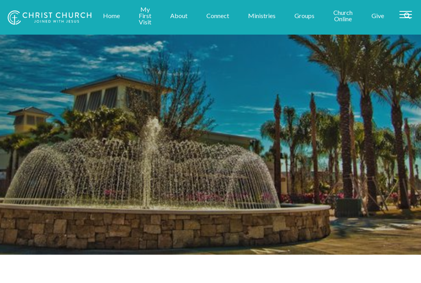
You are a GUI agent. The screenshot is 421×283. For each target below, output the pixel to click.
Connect (217, 16)
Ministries (262, 16)
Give (377, 16)
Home (111, 16)
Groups (304, 16)
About (179, 16)
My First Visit (145, 16)
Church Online (343, 15)
